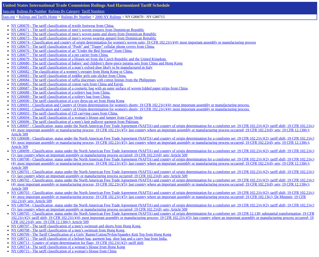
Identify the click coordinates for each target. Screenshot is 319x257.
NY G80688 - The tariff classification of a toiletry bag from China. (60, 92)
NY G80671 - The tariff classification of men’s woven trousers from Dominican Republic (77, 30)
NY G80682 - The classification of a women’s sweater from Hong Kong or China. (72, 72)
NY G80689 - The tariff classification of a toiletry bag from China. (60, 97)
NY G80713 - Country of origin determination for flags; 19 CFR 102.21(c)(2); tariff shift (77, 243)
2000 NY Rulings (108, 17)
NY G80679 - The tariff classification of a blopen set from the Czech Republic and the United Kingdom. (89, 59)
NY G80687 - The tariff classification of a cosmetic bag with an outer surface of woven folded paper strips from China (99, 88)
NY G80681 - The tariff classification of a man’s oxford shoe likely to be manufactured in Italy (81, 67)
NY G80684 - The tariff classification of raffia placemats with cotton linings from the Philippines (83, 80)
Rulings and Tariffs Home (38, 17)
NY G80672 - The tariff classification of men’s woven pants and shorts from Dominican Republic (83, 34)
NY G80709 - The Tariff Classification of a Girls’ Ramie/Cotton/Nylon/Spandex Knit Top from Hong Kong (91, 234)
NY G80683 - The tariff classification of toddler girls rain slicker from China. (68, 76)
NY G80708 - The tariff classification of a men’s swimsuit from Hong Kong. (68, 230)
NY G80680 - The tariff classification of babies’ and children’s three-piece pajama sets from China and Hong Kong (96, 63)
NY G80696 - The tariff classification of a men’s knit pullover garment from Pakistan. (75, 122)
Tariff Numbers (93, 11)
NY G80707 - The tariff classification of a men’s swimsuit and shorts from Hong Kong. (76, 226)
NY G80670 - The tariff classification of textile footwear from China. (62, 26)
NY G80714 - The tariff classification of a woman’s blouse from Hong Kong (68, 247)
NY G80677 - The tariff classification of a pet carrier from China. (60, 55)
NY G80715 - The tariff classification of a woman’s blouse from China (63, 251)
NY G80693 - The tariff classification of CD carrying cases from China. (64, 113)
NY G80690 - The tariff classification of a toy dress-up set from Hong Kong (67, 101)
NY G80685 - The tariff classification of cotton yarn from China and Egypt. (67, 84)
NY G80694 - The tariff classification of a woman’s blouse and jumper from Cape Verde (76, 117)
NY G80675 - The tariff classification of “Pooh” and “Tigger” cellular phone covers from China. (83, 46)
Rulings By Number (32, 11)
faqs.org (9, 11)
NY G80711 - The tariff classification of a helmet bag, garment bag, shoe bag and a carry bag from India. (89, 239)
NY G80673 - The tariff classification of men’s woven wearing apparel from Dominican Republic (83, 38)
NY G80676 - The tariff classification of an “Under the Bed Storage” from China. (71, 51)
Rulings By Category (64, 11)
